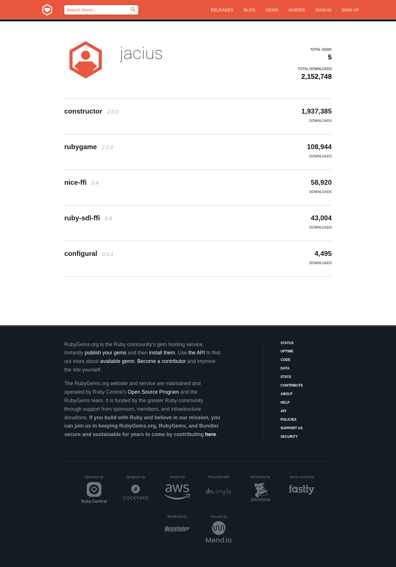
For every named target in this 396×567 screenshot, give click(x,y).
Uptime (286, 351)
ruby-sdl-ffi (88, 218)
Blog (249, 9)
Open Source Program (153, 392)
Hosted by (180, 477)
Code (285, 360)
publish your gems (105, 353)
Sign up (350, 9)
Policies (288, 420)
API (283, 411)
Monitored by (262, 477)
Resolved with (220, 477)
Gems (272, 9)
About (286, 394)
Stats (285, 377)
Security (289, 437)
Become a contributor (161, 361)
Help (285, 402)
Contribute (291, 385)
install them (162, 353)
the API (196, 353)
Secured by (221, 517)
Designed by (137, 477)
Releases (222, 9)
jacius (141, 53)
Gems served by (302, 477)
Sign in (323, 9)
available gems (117, 361)
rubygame (88, 147)
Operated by (96, 479)
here (210, 434)
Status (287, 343)
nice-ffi (81, 182)
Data (285, 368)
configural (89, 253)
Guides (297, 9)
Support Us (291, 428)
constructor (91, 111)
